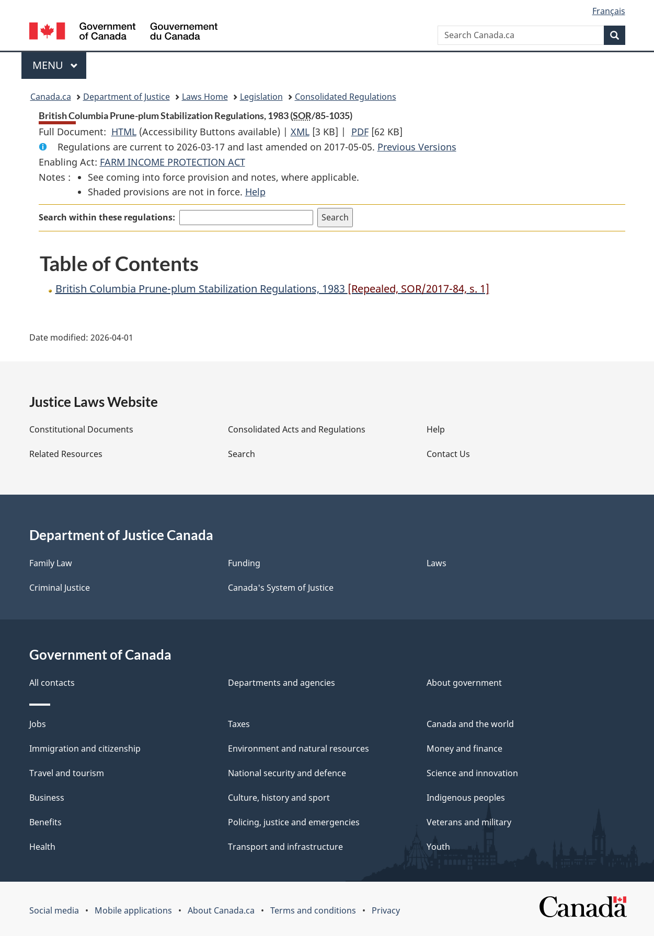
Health (42, 846)
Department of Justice (126, 96)
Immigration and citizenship (85, 748)
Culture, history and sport (279, 797)
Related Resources (65, 454)
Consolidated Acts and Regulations (296, 429)
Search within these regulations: (107, 217)
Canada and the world (470, 724)
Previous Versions (416, 147)
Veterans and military (469, 822)
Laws (436, 563)
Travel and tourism (66, 773)
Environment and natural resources (298, 748)
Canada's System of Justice (281, 587)
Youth (438, 846)
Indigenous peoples (466, 797)
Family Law (50, 563)
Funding (244, 563)
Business (46, 797)
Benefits (45, 822)
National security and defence (287, 773)
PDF (360, 131)
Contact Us (448, 454)
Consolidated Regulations (345, 96)
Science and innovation (472, 773)
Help (255, 191)
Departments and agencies (281, 682)
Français (608, 11)
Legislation (261, 96)
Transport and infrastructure (285, 846)
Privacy (386, 910)
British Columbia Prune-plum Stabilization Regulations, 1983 (272, 289)
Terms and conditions (313, 910)
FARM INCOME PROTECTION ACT (172, 162)
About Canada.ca (221, 910)
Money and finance (464, 748)
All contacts (52, 682)
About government (464, 682)
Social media (54, 910)
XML (300, 131)
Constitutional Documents (81, 429)
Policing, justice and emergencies (294, 822)
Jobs (37, 724)
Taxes (239, 724)
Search (241, 454)
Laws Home (205, 96)
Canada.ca (50, 96)
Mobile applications (133, 910)
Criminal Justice (59, 587)
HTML (123, 131)
